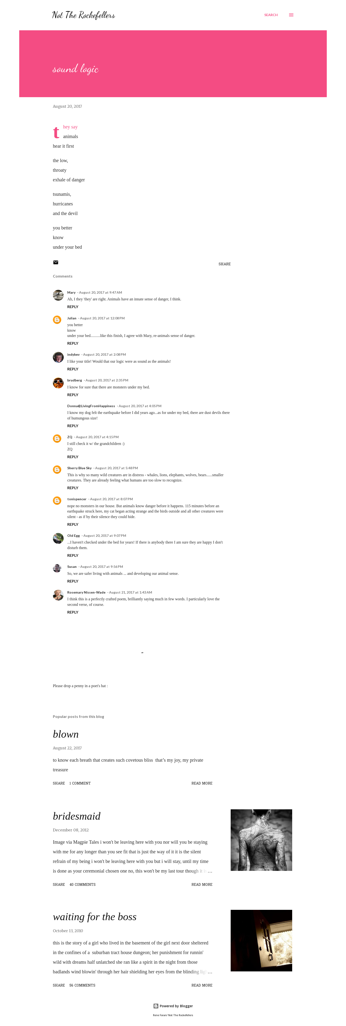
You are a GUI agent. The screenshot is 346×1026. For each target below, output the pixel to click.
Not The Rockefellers (83, 15)
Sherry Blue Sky (79, 468)
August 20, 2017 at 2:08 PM (104, 354)
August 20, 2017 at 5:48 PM (116, 468)
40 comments (82, 884)
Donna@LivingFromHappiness (91, 406)
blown (66, 734)
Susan (72, 566)
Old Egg (73, 535)
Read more (202, 783)
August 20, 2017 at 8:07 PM (111, 499)
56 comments (82, 985)
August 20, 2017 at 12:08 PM (102, 318)
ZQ (69, 437)
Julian (71, 318)
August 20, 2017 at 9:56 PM (101, 566)
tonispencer (76, 499)
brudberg (74, 380)
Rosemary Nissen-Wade (86, 592)
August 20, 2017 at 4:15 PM (97, 437)
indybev (73, 354)
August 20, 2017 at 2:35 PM (107, 380)
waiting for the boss (94, 917)
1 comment (80, 783)
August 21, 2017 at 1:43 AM (130, 592)
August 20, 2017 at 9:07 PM (104, 535)
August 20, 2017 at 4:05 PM (140, 406)
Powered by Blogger (173, 1006)
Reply (72, 306)
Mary (71, 292)
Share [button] (225, 264)
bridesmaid (76, 816)
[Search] (271, 15)
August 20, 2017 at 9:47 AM (100, 292)
